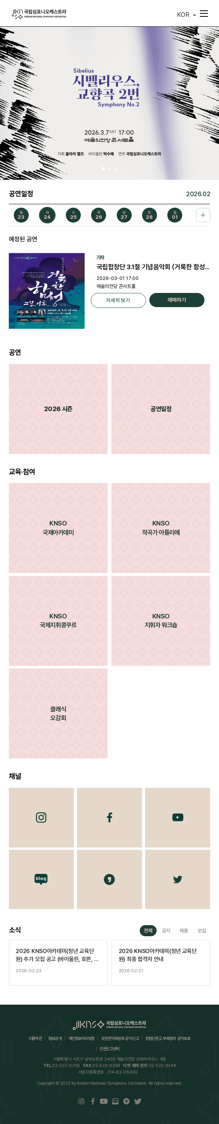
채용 (184, 931)
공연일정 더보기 (203, 215)
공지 (166, 931)
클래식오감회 (58, 713)
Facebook (109, 817)
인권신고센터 (109, 1048)
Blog (41, 879)
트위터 (177, 879)
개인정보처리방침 (81, 1038)
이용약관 (35, 1038)
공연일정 (160, 409)
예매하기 (177, 300)
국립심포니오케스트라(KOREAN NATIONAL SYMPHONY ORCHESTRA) (39, 14)
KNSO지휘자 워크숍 (161, 620)
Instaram (81, 1101)
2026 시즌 (58, 409)
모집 (202, 931)
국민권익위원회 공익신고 (120, 1038)
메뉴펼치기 (202, 13)
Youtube (177, 817)
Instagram (41, 817)
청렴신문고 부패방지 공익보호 (168, 1038)
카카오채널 (109, 879)
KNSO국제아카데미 (58, 527)
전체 (148, 931)
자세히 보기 (118, 300)
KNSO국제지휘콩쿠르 (58, 620)
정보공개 (55, 1038)
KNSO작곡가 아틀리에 (161, 527)
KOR (183, 14)
